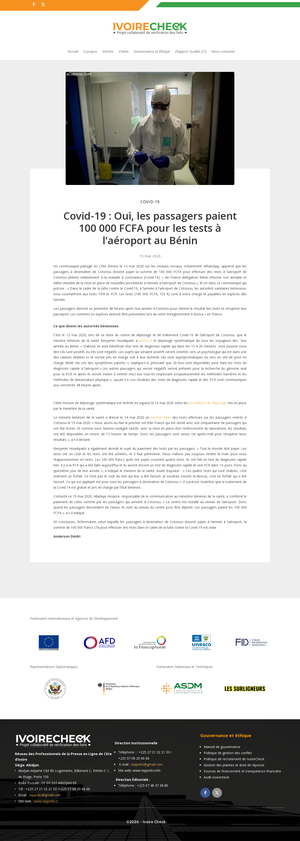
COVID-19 (150, 201)
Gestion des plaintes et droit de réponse (234, 765)
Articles (107, 52)
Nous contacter (223, 52)
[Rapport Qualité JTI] (190, 52)
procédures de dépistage (207, 403)
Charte (124, 52)
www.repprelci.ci (46, 801)
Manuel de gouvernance (222, 747)
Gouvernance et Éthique (152, 52)
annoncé (145, 340)
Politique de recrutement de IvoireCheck (234, 759)
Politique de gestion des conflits (228, 753)
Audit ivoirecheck (216, 777)
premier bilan (161, 417)
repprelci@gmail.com (45, 795)
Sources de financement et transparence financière (242, 771)
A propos (90, 52)
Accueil (73, 52)
